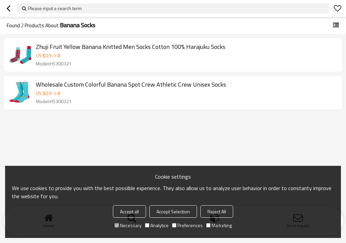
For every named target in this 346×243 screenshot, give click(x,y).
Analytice (157, 225)
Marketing (219, 225)
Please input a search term (55, 8)
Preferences (187, 225)
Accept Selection (173, 211)
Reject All (216, 211)
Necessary (128, 225)
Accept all (129, 211)
